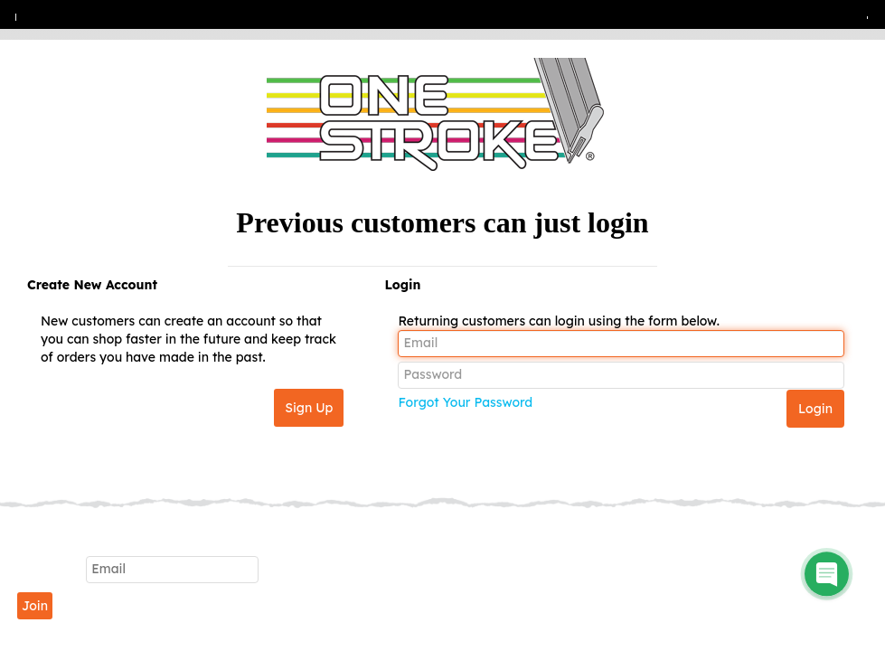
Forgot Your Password (465, 402)
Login (402, 285)
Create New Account (92, 285)
